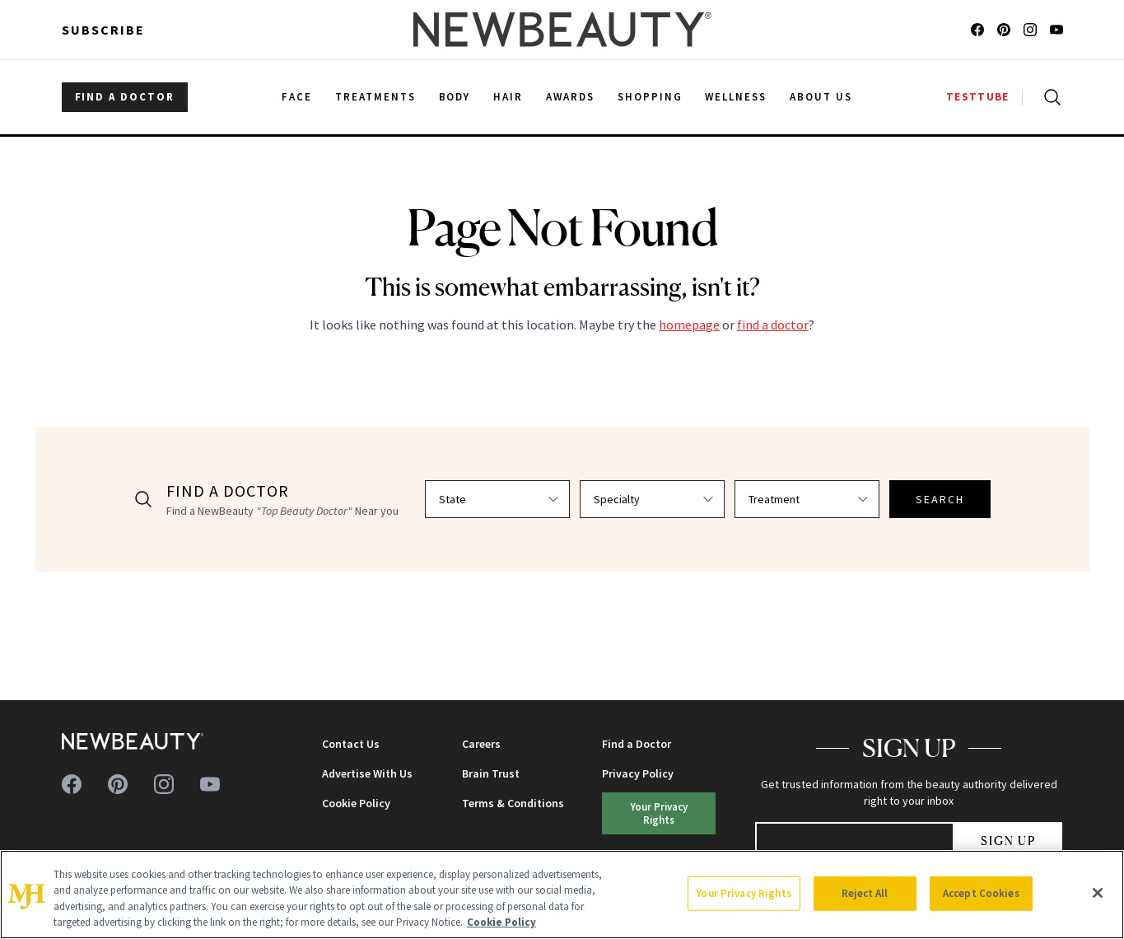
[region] (562, 894)
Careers (481, 743)
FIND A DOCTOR (125, 97)
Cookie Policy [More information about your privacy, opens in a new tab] (501, 922)
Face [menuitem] (297, 97)
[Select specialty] (652, 499)
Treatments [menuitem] (375, 97)
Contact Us (351, 743)
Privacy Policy (638, 773)
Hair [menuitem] (508, 97)
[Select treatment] (807, 499)
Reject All (865, 893)
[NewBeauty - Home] (562, 29)
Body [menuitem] (455, 97)
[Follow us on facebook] (977, 29)
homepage (689, 324)
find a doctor (773, 324)
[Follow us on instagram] (1030, 29)
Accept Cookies (981, 893)
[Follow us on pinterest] (1003, 29)
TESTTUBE (977, 97)
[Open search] (1049, 97)
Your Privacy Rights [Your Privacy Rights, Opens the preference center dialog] (744, 893)
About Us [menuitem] (821, 97)
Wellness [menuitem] (736, 97)
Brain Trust (491, 773)
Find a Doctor (636, 743)
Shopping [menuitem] (650, 97)
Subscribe (103, 29)
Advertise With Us (367, 773)
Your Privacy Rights (659, 812)
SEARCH (940, 499)
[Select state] (497, 499)
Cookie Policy (356, 803)
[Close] (1098, 893)
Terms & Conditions (513, 803)
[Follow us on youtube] (1056, 29)
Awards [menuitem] (570, 97)
